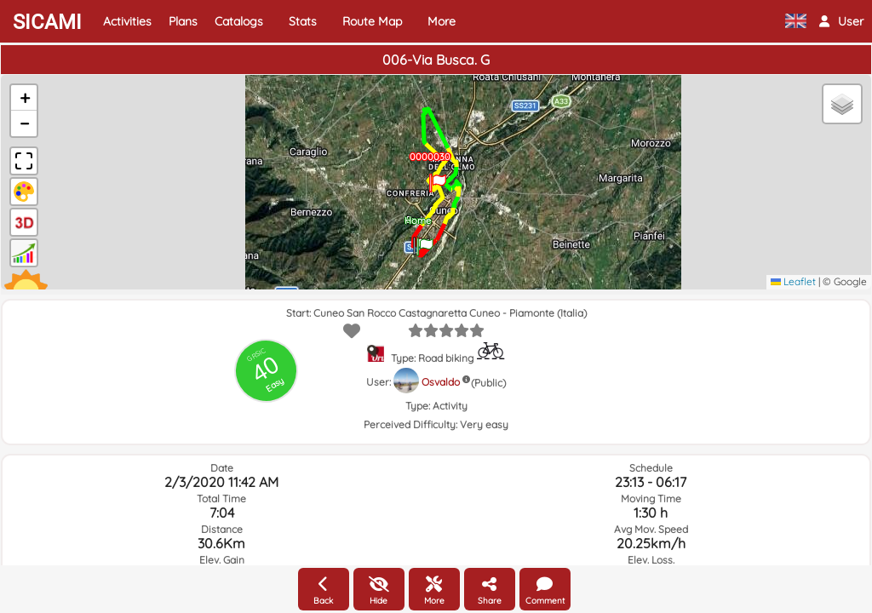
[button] (841, 21)
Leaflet (793, 281)
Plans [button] (183, 21)
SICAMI (47, 22)
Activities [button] (127, 21)
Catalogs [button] (239, 21)
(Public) (488, 382)
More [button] (441, 21)
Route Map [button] (372, 21)
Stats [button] (303, 21)
